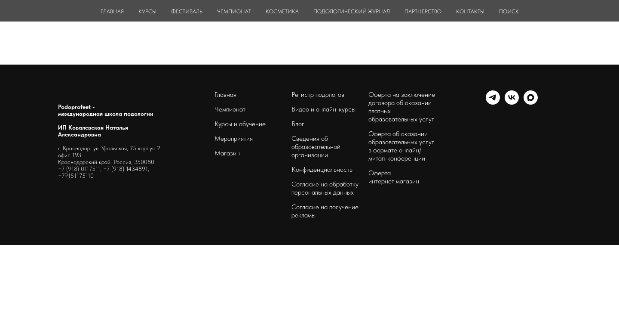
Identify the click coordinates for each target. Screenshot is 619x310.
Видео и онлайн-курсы (323, 109)
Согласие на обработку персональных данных (325, 188)
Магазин (227, 153)
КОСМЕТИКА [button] (282, 11)
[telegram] (493, 102)
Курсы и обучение (240, 124)
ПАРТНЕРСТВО (422, 11)
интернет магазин (393, 181)
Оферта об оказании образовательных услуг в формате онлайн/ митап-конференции (401, 146)
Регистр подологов (317, 94)
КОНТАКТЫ (470, 11)
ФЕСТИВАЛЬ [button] (186, 11)
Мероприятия (234, 138)
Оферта (379, 173)
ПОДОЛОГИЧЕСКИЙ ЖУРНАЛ (351, 11)
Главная (225, 94)
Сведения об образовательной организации (315, 146)
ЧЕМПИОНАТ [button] (234, 11)
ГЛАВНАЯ (112, 11)
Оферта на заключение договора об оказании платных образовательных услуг (401, 106)
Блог (297, 124)
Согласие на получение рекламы (325, 211)
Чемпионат (230, 109)
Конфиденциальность (321, 169)
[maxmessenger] (531, 102)
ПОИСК (509, 11)
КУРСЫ (147, 11)
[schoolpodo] (512, 102)
